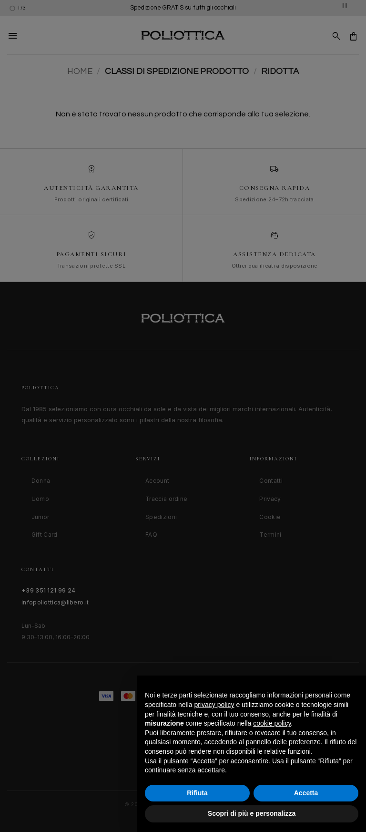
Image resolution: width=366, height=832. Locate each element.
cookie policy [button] (272, 723)
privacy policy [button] (214, 704)
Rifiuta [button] (197, 793)
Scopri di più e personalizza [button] (251, 813)
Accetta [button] (306, 793)
